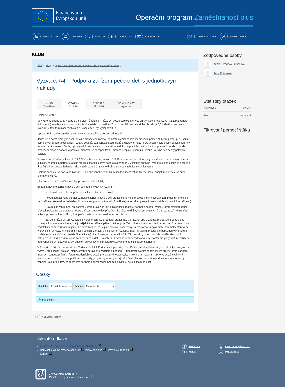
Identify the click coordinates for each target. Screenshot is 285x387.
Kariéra (44, 353)
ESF (39, 65)
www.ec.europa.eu (118, 349)
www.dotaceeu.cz (71, 349)
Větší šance (194, 346)
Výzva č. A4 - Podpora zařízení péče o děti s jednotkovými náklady (88, 65)
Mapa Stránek (232, 352)
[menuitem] (46, 36)
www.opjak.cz (94, 349)
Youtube (193, 352)
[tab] (49, 104)
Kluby (48, 65)
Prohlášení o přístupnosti (237, 346)
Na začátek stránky (51, 317)
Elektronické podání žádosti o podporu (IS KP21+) (68, 346)
